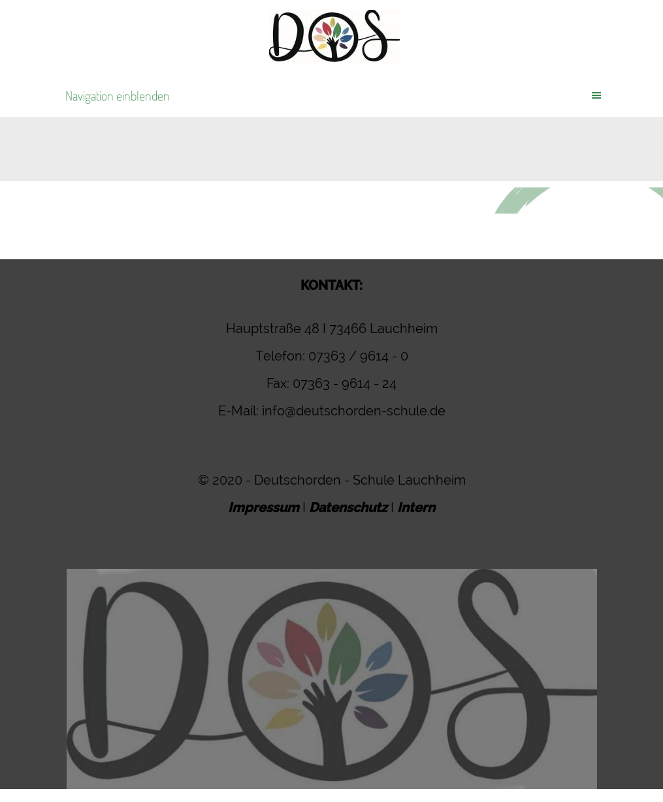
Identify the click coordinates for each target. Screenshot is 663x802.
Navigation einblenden (117, 95)
